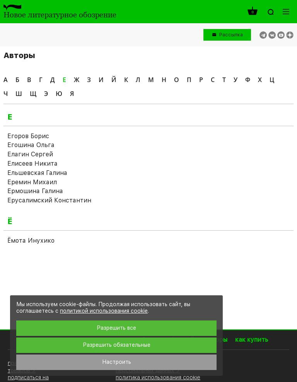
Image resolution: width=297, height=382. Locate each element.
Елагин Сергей (30, 154)
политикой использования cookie (104, 311)
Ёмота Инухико (31, 240)
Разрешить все (116, 328)
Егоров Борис (28, 136)
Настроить (116, 362)
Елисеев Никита (32, 163)
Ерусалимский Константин (49, 200)
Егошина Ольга (31, 145)
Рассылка (231, 35)
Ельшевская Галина (37, 172)
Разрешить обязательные (116, 345)
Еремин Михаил (32, 182)
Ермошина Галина (35, 191)
